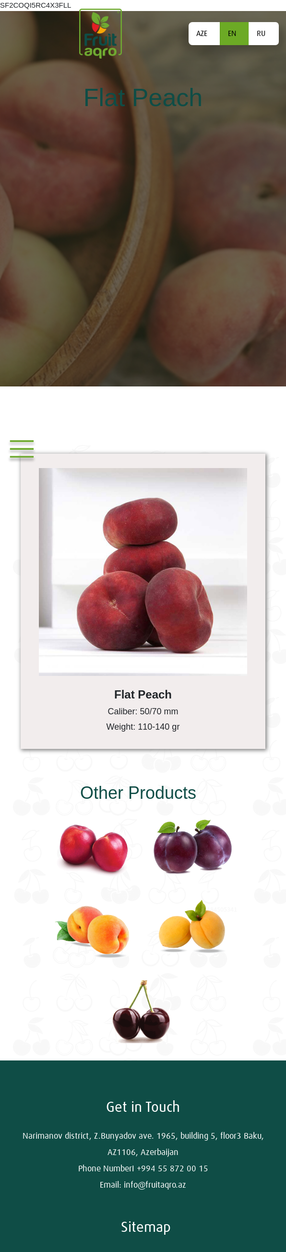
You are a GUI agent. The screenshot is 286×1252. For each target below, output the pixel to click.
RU (261, 33)
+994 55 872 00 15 (172, 1169)
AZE (201, 33)
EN (232, 33)
